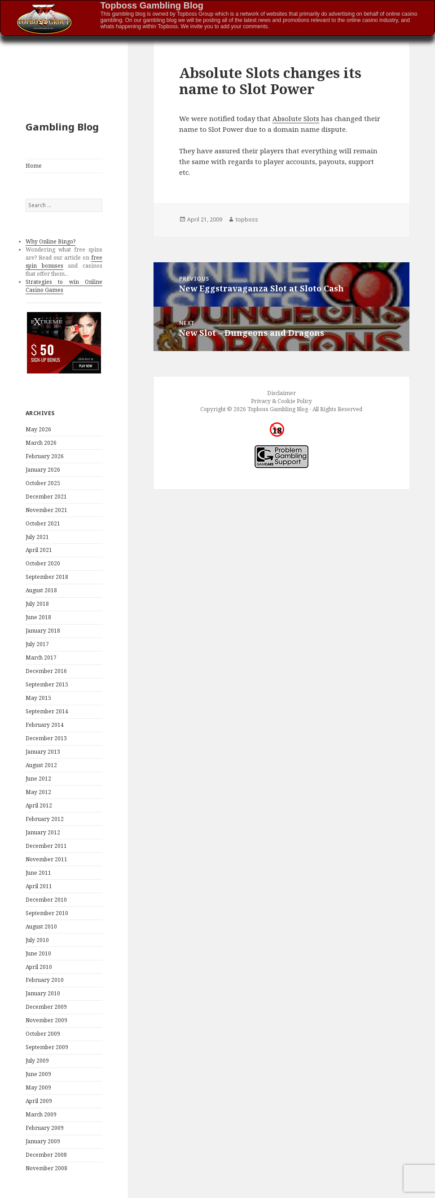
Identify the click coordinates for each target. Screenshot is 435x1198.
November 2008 (46, 1168)
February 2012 (45, 819)
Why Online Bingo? (50, 241)
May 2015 (38, 698)
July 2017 (37, 644)
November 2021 (46, 510)
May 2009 (38, 1087)
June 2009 (38, 1074)
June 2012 (38, 778)
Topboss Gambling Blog (151, 5)
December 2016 (46, 671)
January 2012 (43, 832)
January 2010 (43, 993)
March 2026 (41, 443)
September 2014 (47, 711)
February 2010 (45, 980)
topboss (247, 219)
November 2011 (46, 859)
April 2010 (39, 967)
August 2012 (41, 765)
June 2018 (38, 617)
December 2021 (46, 496)
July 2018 (37, 604)
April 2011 (39, 886)
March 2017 (41, 657)
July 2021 (37, 537)
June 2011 (38, 873)
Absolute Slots (295, 118)
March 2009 (41, 1114)
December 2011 (46, 846)
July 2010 (37, 940)
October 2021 (43, 523)
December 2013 (46, 738)
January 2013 (43, 751)
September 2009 (47, 1047)
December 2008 (46, 1155)
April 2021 (39, 550)
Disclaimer (281, 393)
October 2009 (43, 1033)
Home (34, 165)
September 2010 (47, 913)
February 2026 (45, 456)
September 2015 (47, 684)
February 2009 (45, 1128)
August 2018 (41, 590)
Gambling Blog (62, 126)
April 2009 (39, 1101)
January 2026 (43, 469)
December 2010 (46, 899)
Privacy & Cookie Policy (281, 401)
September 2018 (47, 577)
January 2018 (43, 630)
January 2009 (43, 1141)
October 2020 (43, 563)
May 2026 (38, 429)
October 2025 (43, 483)
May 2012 (38, 792)
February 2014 (45, 725)
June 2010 (38, 953)
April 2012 (39, 805)
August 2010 (41, 926)
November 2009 (46, 1020)
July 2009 (37, 1060)
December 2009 (46, 1007)
